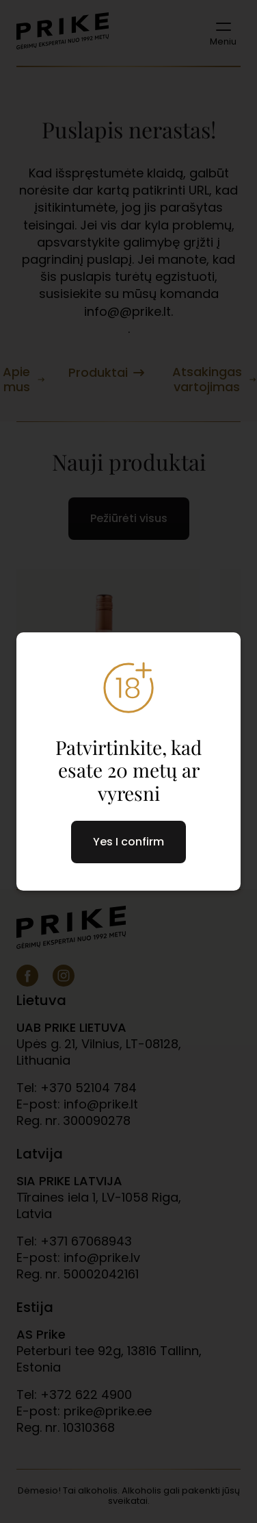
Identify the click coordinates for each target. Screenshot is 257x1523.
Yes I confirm (128, 842)
